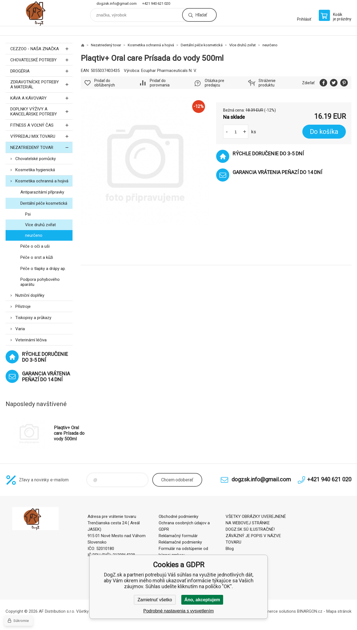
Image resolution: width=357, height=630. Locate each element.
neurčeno (33, 235)
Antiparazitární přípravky (42, 192)
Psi (28, 214)
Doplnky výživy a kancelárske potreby (41, 111)
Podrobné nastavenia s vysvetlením (178, 611)
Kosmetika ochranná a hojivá (41, 181)
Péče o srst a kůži (36, 257)
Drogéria (41, 71)
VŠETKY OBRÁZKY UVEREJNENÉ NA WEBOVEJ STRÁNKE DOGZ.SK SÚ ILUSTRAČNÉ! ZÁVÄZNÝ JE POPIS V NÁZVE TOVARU (256, 529)
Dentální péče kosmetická (43, 203)
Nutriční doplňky (29, 295)
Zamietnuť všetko (155, 599)
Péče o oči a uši (35, 246)
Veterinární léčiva (31, 339)
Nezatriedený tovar (41, 147)
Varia (20, 328)
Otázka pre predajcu (214, 83)
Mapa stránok (338, 611)
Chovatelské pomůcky (35, 158)
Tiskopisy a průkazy (33, 317)
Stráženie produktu (267, 83)
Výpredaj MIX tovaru (41, 136)
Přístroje (23, 306)
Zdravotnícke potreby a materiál (41, 84)
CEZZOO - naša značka (41, 48)
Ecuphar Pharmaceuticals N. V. (169, 70)
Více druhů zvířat (40, 224)
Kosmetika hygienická (35, 169)
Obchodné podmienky (178, 516)
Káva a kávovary (41, 98)
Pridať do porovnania (160, 83)
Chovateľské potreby (41, 59)
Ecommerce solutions (275, 611)
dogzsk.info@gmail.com (117, 3)
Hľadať (201, 15)
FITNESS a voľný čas (41, 125)
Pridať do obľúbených (104, 83)
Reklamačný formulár (178, 535)
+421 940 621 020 (156, 3)
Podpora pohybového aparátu (40, 282)
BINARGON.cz (309, 611)
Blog (230, 548)
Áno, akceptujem (202, 599)
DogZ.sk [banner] (39, 13)
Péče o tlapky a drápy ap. (43, 268)
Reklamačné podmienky (180, 542)
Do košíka (324, 132)
